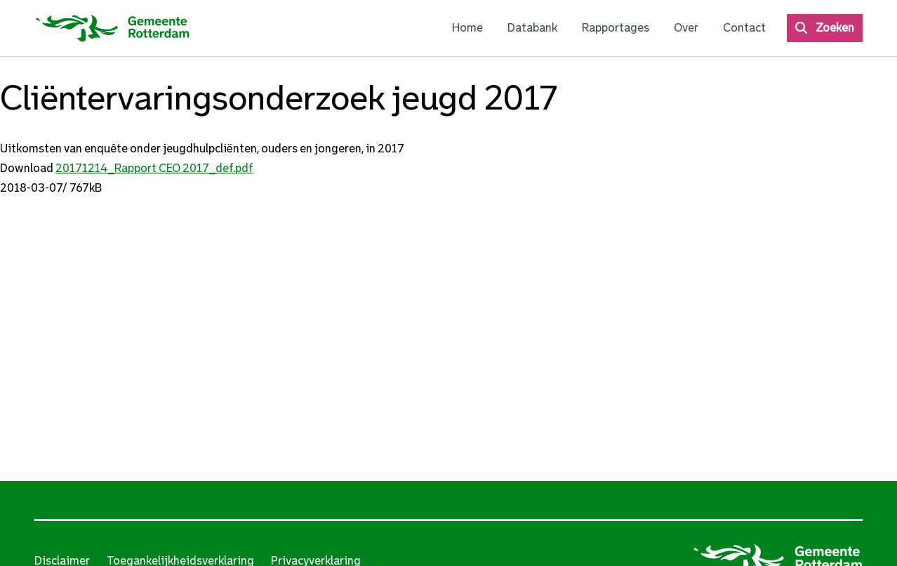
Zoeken (835, 28)
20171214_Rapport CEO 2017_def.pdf (154, 168)
